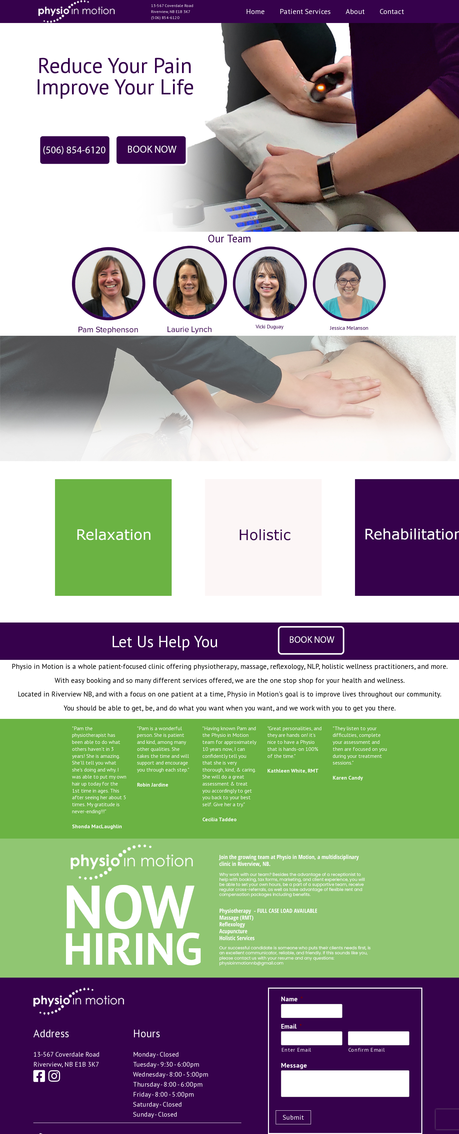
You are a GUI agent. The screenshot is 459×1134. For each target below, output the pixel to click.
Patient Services (305, 11)
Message (294, 1065)
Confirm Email (366, 1049)
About (355, 11)
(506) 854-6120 (165, 17)
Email (291, 1026)
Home (255, 11)
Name (292, 999)
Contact (392, 11)
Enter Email (296, 1049)
